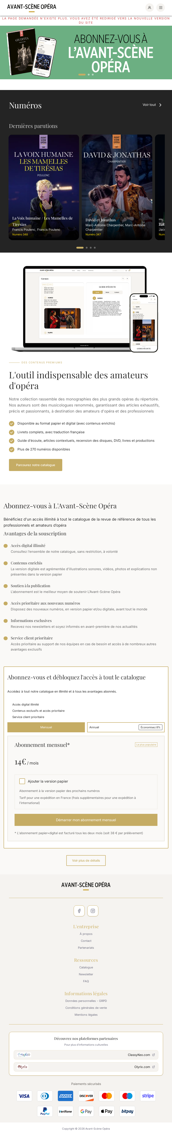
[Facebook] (79, 910)
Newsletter (86, 974)
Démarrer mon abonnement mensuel (86, 820)
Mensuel (46, 727)
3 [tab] (93, 75)
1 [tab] (82, 75)
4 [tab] (95, 248)
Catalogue (86, 967)
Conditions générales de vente (86, 1007)
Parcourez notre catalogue (35, 465)
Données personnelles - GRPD (86, 1001)
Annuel (125, 727)
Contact (86, 940)
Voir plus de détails (86, 860)
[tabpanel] (86, 52)
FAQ (86, 981)
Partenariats (86, 947)
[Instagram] (92, 910)
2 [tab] (89, 75)
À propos (86, 934)
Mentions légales (86, 1014)
